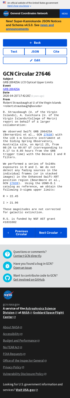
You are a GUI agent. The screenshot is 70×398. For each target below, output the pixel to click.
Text (14, 51)
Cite (56, 51)
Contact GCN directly (27, 256)
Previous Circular (17, 232)
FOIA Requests (13, 354)
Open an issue (22, 268)
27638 (48, 135)
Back (35, 43)
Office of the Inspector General (23, 361)
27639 (14, 183)
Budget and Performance (20, 340)
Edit (35, 60)
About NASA (11, 327)
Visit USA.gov (25, 390)
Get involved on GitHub (29, 280)
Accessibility (11, 334)
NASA (26, 313)
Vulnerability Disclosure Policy (23, 374)
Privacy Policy (12, 367)
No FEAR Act (11, 347)
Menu (65, 13)
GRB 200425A (11, 89)
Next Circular (51, 233)
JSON (35, 51)
